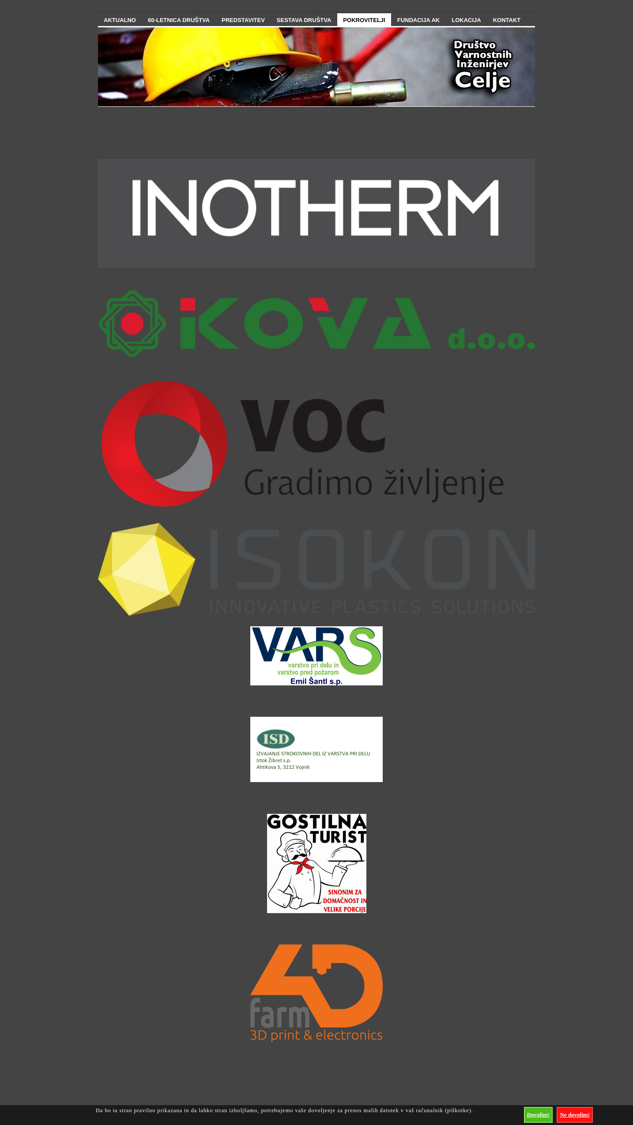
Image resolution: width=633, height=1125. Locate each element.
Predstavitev (243, 20)
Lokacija (466, 20)
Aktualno (120, 20)
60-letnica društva (179, 20)
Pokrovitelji (364, 20)
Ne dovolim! (575, 1114)
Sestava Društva (304, 20)
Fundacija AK (418, 20)
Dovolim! (538, 1114)
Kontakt (507, 20)
